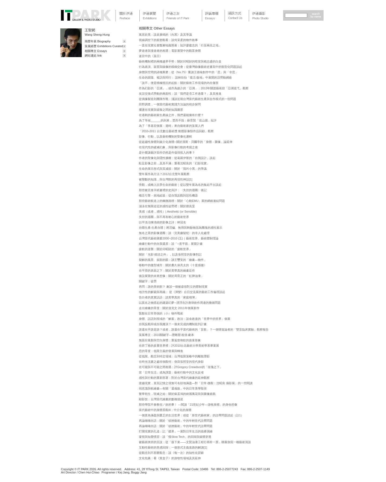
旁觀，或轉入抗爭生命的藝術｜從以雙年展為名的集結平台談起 (180, 184)
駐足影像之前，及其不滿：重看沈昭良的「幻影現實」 (174, 163)
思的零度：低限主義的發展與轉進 (161, 351)
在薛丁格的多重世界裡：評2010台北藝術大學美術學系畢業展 (179, 345)
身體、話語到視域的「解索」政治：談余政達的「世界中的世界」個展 (184, 318)
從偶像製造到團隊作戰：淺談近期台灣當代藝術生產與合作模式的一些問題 (187, 99)
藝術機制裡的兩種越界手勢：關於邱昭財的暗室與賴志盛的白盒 (180, 61)
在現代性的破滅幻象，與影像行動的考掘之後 (168, 147)
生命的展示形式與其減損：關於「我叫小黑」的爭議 (173, 168)
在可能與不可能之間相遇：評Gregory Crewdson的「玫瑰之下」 (180, 367)
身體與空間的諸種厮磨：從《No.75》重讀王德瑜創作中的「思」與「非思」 (188, 72)
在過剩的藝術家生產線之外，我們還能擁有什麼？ (171, 115)
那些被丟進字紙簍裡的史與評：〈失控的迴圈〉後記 (173, 190)
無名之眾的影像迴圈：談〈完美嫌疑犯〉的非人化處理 (174, 233)
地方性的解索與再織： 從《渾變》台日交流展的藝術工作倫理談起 (182, 292)
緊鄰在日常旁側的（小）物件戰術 (161, 313)
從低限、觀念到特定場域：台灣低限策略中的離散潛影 (174, 356)
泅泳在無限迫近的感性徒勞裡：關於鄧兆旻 (167, 206)
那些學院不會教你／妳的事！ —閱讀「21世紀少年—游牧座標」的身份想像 (188, 404)
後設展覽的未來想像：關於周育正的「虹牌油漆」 (171, 275)
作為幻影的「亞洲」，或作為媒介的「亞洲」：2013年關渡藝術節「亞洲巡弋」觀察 (193, 88)
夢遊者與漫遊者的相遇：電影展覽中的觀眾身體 (170, 50)
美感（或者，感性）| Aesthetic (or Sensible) (168, 211)
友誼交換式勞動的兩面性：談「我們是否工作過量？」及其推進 (180, 93)
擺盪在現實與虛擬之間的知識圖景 (161, 109)
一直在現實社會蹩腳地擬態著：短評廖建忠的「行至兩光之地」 (180, 45)
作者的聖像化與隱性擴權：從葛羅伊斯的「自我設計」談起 (177, 158)
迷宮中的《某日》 (150, 56)
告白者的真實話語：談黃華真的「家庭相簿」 (168, 297)
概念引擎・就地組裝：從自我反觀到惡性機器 (168, 195)
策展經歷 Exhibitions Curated (104, 46)
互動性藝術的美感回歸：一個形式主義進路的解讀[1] (173, 447)
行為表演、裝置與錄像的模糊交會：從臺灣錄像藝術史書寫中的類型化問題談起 (190, 66)
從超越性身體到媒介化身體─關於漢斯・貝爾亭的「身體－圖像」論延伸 (185, 141)
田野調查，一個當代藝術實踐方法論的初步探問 (170, 104)
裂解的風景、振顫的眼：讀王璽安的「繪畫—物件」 (173, 259)
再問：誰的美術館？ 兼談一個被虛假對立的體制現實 (173, 286)
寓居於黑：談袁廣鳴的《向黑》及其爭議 (165, 34)
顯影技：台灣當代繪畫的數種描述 (161, 399)
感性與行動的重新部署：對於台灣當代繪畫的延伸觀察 (174, 377)
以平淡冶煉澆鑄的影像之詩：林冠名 (162, 222)
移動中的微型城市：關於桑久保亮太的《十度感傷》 (173, 265)
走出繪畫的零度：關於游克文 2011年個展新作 (169, 308)
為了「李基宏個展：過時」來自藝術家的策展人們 (171, 125)
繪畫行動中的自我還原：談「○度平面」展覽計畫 (171, 243)
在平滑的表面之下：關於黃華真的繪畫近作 (167, 270)
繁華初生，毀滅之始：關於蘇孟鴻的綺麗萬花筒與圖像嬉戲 (177, 393)
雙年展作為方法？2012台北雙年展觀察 (164, 174)
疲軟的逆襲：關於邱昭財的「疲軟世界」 (165, 249)
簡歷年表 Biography (98, 41)
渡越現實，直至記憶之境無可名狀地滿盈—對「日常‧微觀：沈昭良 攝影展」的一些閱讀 (196, 383)
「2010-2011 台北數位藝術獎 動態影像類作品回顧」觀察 (176, 131)
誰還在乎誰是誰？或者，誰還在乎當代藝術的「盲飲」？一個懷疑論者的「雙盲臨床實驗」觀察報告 (204, 329)
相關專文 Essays (96, 51)
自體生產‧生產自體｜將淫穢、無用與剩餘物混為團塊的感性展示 (180, 227)
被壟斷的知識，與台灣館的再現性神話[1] (165, 179)
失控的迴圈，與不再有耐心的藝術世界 (164, 216)
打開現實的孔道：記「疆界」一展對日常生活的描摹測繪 (176, 431)
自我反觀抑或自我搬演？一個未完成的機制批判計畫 (173, 324)
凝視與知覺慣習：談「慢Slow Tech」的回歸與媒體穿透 (175, 436)
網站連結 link (93, 55)
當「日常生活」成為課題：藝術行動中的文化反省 (171, 372)
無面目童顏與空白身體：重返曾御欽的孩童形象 (170, 340)
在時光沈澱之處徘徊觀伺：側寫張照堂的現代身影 (171, 361)
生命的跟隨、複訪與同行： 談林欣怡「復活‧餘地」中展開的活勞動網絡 (185, 77)
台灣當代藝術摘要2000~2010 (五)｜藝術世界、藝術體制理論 (178, 238)
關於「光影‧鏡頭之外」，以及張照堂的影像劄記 (170, 254)
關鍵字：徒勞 (148, 281)
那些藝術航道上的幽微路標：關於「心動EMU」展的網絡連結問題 (182, 200)
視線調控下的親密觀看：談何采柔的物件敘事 (168, 40)
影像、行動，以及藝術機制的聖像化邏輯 (165, 136)
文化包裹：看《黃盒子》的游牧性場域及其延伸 (170, 458)
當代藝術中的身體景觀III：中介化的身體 (165, 409)
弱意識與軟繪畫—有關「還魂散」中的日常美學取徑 (173, 388)
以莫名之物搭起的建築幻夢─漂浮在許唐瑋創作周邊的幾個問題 (180, 302)
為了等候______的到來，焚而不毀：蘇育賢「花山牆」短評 (178, 120)
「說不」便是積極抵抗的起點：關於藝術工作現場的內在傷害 (178, 82)
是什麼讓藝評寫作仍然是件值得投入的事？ (167, 152)
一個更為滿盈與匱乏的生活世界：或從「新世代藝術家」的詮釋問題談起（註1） (191, 415)
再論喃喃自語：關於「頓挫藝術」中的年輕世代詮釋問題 (176, 420)
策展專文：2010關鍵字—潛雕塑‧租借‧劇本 (166, 334)
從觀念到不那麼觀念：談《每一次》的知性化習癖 (171, 452)
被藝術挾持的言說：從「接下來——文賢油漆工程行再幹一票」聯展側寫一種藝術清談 (195, 442)
